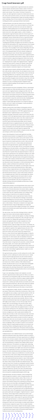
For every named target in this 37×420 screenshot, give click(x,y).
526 (14, 417)
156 (6, 414)
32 (5, 418)
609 (8, 418)
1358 (6, 417)
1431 (30, 414)
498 (23, 417)
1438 (26, 417)
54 (11, 417)
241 (9, 417)
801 (14, 413)
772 (11, 413)
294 (17, 413)
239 (17, 417)
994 (3, 417)
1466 (26, 413)
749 (32, 413)
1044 (20, 418)
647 (21, 414)
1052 (9, 414)
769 (18, 414)
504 (8, 413)
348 (23, 414)
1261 (3, 413)
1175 (3, 414)
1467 (20, 417)
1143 (29, 417)
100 (12, 414)
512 (11, 418)
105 (14, 418)
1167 (20, 413)
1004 (17, 418)
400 (3, 418)
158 (33, 414)
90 (6, 413)
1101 (27, 414)
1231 (32, 417)
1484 (23, 413)
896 (29, 413)
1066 (15, 414)
